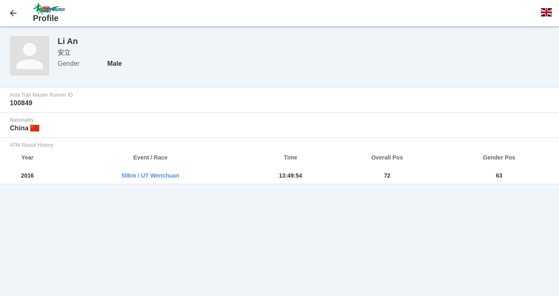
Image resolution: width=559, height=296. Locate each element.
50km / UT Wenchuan (150, 175)
